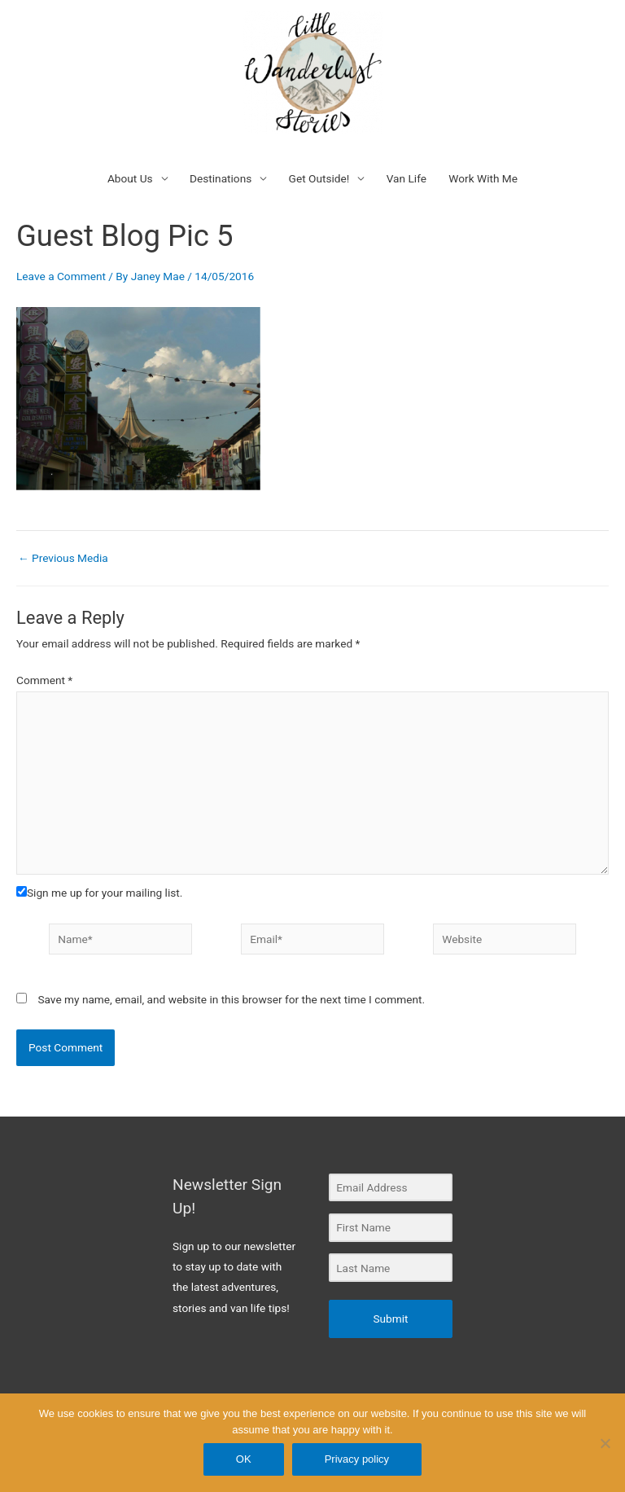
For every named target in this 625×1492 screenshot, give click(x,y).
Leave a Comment (61, 276)
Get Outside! (319, 178)
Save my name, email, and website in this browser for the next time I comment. (231, 999)
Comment (44, 680)
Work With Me (483, 178)
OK (243, 1459)
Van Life (406, 178)
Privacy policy (357, 1459)
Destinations (220, 178)
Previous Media (63, 558)
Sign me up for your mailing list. (99, 892)
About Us (130, 178)
